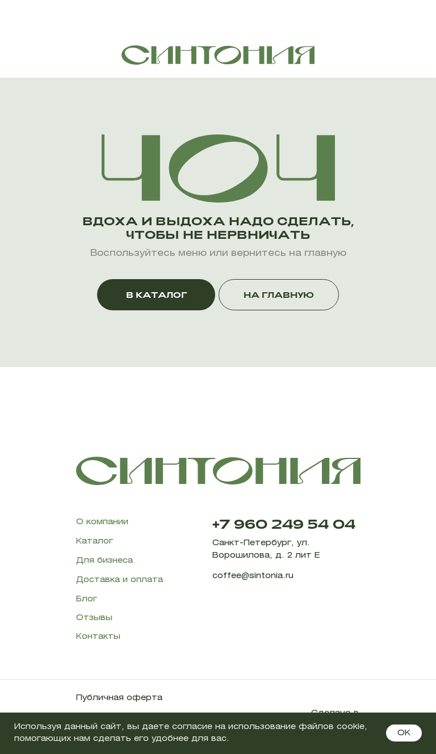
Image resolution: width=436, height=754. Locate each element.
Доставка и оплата (119, 580)
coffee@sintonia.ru (253, 576)
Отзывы (94, 618)
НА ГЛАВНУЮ (279, 295)
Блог (86, 599)
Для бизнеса (104, 561)
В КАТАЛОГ (156, 295)
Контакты (98, 637)
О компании (102, 522)
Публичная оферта (119, 698)
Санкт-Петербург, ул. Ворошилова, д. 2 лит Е (266, 549)
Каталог (94, 541)
